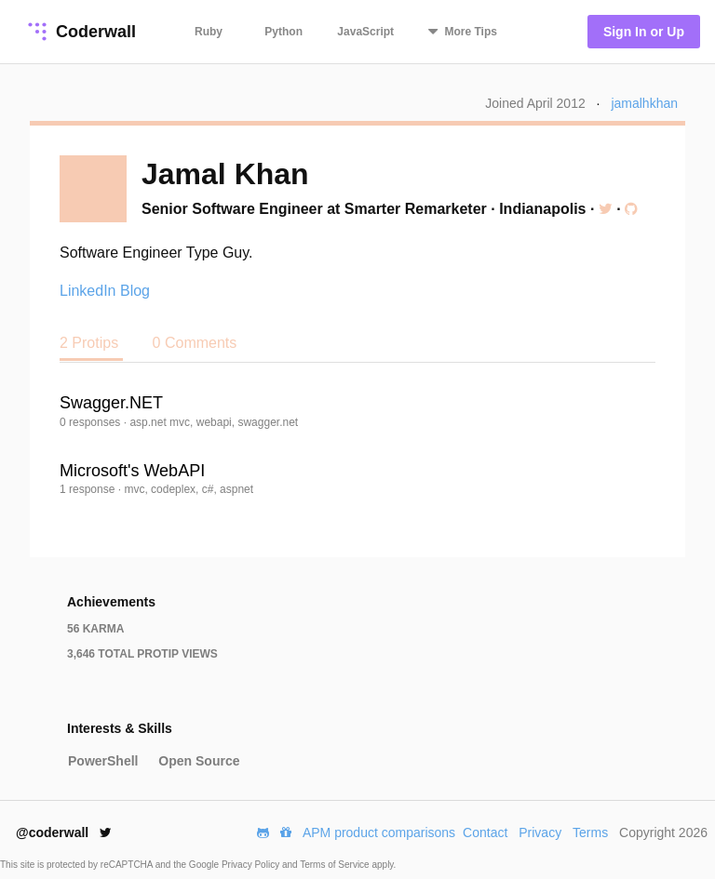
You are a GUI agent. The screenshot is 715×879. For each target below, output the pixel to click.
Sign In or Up (643, 31)
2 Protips (91, 343)
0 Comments (195, 343)
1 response (89, 489)
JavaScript (365, 31)
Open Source (198, 760)
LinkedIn (88, 291)
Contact (485, 832)
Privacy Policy (252, 864)
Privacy (540, 832)
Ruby (209, 31)
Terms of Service (335, 864)
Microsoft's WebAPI (132, 470)
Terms (590, 832)
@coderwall (64, 832)
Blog (135, 291)
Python (283, 31)
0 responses (92, 422)
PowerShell (103, 760)
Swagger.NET (111, 402)
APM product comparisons (379, 832)
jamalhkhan (644, 103)
